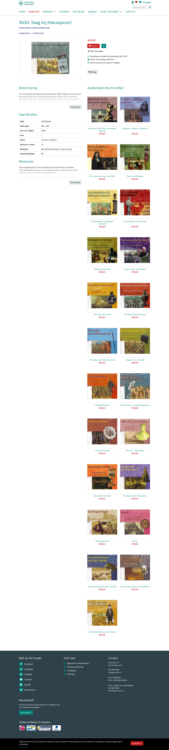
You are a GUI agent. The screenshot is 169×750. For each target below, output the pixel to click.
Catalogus (70, 670)
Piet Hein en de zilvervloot (135, 314)
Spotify (25, 684)
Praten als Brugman (135, 176)
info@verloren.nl (115, 672)
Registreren (133, 3)
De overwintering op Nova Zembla (102, 586)
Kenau (135, 541)
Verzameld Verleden (102, 495)
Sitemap (69, 674)
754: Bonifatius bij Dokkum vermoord (102, 222)
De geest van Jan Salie (135, 359)
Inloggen (146, 3)
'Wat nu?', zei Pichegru (135, 450)
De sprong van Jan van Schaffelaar (135, 586)
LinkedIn (25, 674)
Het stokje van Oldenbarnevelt (102, 359)
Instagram (26, 669)
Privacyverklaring (73, 666)
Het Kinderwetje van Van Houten (102, 631)
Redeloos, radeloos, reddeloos (135, 128)
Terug (92, 72)
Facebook (26, 664)
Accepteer (136, 743)
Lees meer (23, 746)
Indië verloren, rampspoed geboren (135, 405)
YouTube (25, 679)
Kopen (93, 45)
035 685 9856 (113, 669)
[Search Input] (142, 8)
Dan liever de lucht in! (102, 314)
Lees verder (75, 107)
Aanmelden (25, 712)
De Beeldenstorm (102, 405)
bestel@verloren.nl (116, 690)
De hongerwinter (102, 541)
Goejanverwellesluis (102, 269)
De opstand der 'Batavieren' (135, 495)
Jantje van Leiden (102, 450)
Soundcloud (27, 689)
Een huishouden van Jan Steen (102, 176)
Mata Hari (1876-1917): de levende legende (102, 129)
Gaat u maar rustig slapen (135, 269)
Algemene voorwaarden (76, 663)
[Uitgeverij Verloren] (30, 5)
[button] (54, 12)
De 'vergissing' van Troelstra (135, 221)
